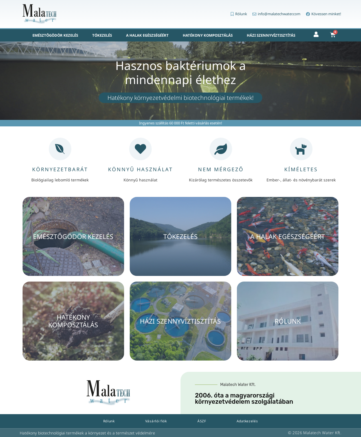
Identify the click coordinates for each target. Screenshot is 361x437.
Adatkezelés (247, 421)
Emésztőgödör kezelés (55, 35)
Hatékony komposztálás (208, 35)
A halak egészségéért (147, 35)
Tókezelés (102, 35)
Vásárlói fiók (156, 421)
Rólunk (109, 421)
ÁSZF (201, 421)
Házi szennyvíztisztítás (271, 35)
